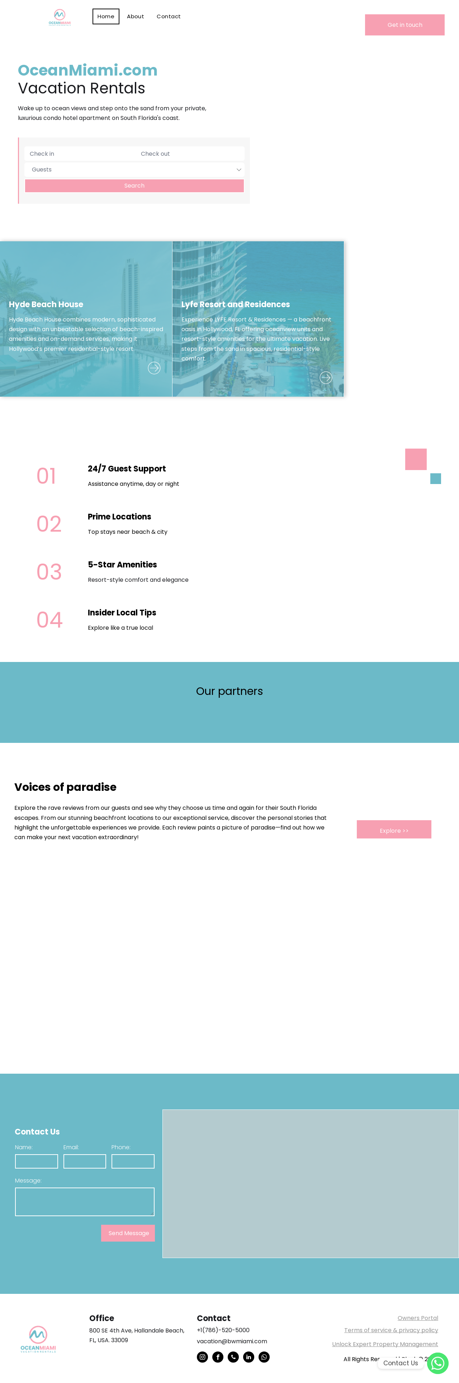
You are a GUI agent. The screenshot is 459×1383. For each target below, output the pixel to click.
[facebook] (217, 1357)
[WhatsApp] (438, 1363)
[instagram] (202, 1357)
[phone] (233, 1357)
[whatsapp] (264, 1357)
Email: (71, 1147)
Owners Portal (418, 1318)
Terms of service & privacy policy (391, 1330)
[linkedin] (248, 1357)
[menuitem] (107, 16)
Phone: (121, 1147)
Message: (28, 1180)
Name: (24, 1147)
